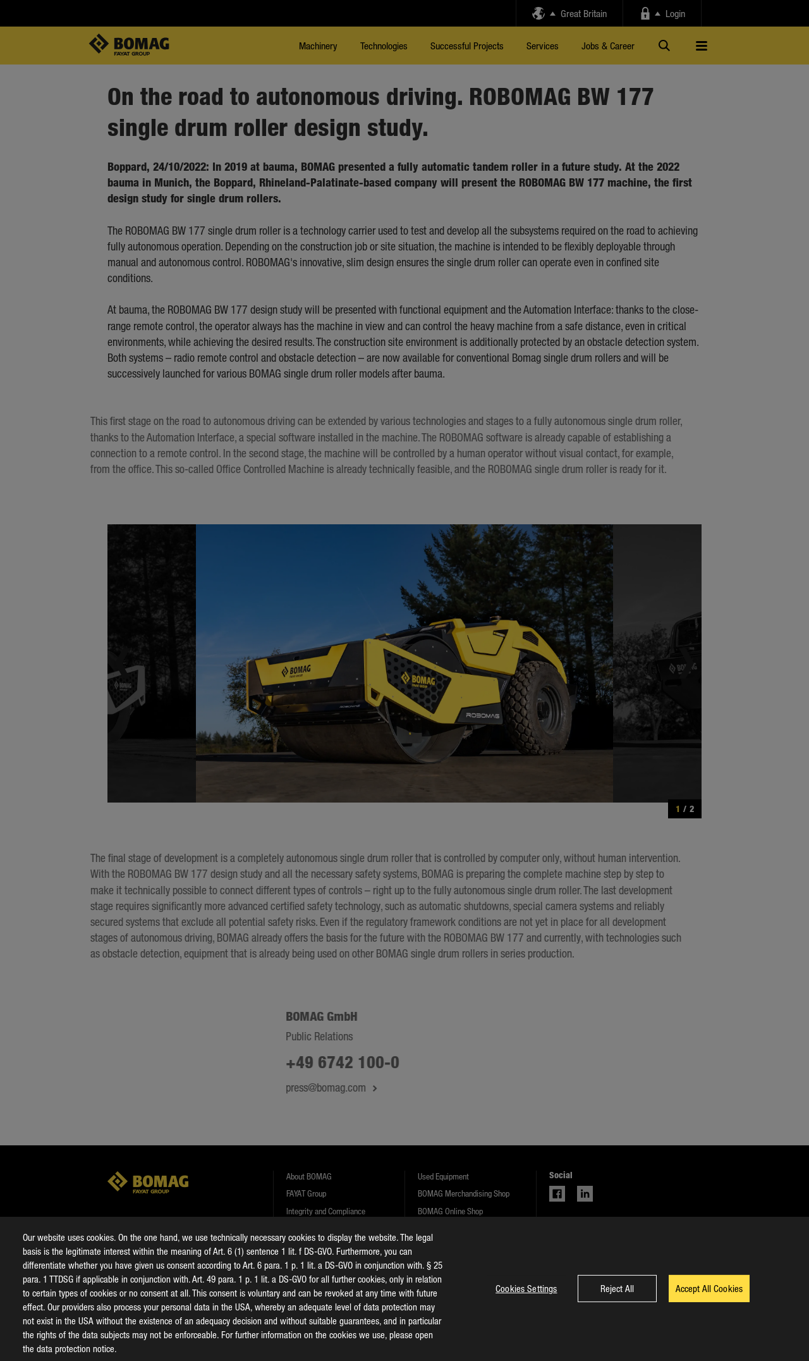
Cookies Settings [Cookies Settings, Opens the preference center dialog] (526, 1297)
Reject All (617, 1297)
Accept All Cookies (709, 1297)
